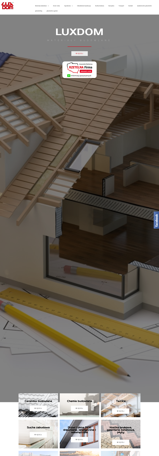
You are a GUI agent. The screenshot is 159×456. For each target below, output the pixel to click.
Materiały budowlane (42, 6)
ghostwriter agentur (52, 11)
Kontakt (130, 6)
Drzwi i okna (56, 6)
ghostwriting (38, 11)
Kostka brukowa (99, 6)
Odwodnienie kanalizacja (84, 6)
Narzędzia (111, 6)
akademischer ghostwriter (144, 6)
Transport (121, 6)
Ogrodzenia (68, 6)
